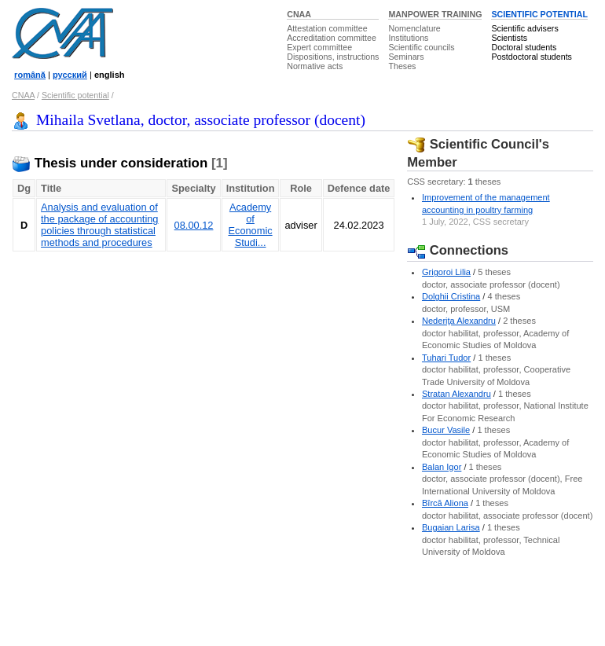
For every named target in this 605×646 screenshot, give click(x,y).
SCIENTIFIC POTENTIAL (539, 14)
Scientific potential (75, 95)
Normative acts (315, 66)
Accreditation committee (331, 37)
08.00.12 (194, 225)
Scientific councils (421, 47)
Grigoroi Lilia (446, 272)
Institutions (408, 37)
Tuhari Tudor (446, 357)
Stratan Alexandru (456, 393)
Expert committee (319, 47)
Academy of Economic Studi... (250, 224)
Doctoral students (523, 47)
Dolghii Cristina (451, 296)
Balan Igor (441, 467)
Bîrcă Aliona (445, 503)
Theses (402, 66)
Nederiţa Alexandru (459, 320)
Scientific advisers (524, 28)
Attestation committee (327, 28)
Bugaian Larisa (451, 527)
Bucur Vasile (446, 430)
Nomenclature (414, 28)
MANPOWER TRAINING (435, 14)
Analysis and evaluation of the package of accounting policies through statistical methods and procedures (99, 224)
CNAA (299, 14)
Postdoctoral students (531, 56)
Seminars (406, 56)
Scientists (509, 37)
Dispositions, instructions (333, 56)
